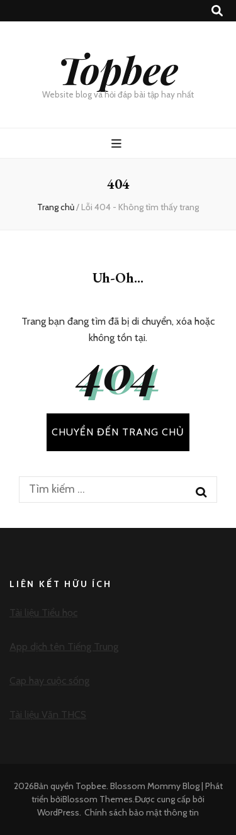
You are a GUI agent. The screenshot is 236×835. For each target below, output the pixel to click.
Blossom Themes (97, 799)
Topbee (118, 69)
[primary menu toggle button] (118, 144)
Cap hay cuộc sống (49, 680)
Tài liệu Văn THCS (47, 714)
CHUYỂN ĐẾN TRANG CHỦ (118, 432)
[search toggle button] (217, 11)
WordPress (58, 812)
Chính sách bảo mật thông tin (141, 812)
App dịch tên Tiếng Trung (63, 647)
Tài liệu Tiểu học (43, 613)
